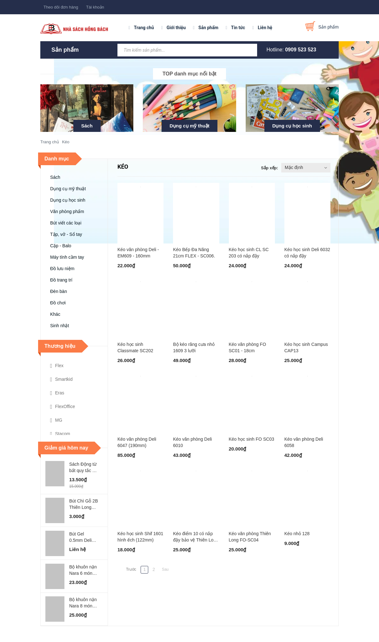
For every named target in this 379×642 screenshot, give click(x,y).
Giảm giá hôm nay (66, 448)
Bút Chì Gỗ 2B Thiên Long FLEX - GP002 (83, 504)
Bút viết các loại (65, 222)
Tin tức (238, 27)
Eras (57, 393)
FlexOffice (62, 407)
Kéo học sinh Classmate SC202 (135, 347)
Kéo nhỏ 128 (297, 533)
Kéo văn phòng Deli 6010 (192, 442)
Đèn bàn (58, 291)
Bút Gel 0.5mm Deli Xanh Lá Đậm (82, 537)
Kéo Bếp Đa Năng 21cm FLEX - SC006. (194, 252)
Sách (87, 125)
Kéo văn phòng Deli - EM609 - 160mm (138, 252)
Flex (56, 366)
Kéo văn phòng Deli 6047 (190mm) (136, 442)
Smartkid (61, 379)
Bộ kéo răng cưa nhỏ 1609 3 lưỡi (194, 347)
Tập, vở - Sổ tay (66, 234)
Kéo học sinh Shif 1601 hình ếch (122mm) (140, 536)
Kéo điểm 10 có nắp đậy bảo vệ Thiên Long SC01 (195, 537)
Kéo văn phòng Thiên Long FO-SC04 (250, 536)
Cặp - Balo (60, 245)
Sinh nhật (59, 325)
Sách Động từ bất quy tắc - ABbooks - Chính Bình (82, 468)
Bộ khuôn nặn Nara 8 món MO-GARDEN (83, 603)
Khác (55, 314)
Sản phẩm (208, 27)
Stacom (60, 434)
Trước (131, 569)
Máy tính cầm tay (67, 257)
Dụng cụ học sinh (292, 125)
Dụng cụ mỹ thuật (189, 125)
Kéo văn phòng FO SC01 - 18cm (247, 347)
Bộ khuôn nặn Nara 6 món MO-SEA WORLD (83, 570)
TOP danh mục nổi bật (189, 73)
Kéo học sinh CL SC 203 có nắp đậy (249, 252)
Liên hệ (265, 27)
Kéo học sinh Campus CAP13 (306, 347)
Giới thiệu (176, 27)
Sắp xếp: (269, 167)
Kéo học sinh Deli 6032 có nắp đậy (307, 252)
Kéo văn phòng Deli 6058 (303, 442)
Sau (165, 569)
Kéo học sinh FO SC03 (251, 439)
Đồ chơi (58, 302)
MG (56, 420)
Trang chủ (144, 27)
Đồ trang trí (61, 279)
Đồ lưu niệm (62, 268)
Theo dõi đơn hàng (60, 7)
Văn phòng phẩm (67, 211)
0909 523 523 (300, 49)
